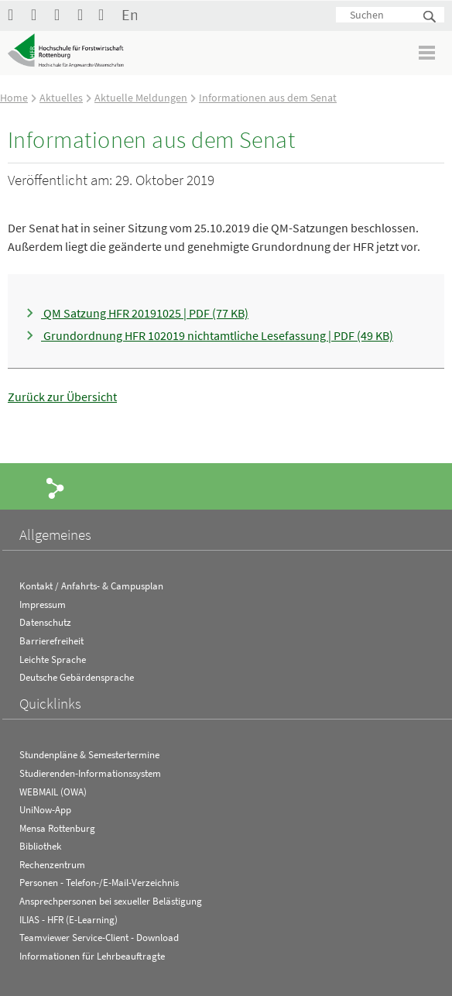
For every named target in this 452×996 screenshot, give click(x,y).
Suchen (430, 17)
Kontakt (106, 14)
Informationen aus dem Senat (268, 98)
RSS (85, 14)
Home (14, 98)
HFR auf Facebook (15, 14)
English (129, 14)
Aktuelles (61, 98)
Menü (428, 52)
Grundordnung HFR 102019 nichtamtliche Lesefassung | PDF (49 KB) (217, 335)
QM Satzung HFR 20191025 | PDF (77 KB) (144, 313)
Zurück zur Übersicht (62, 396)
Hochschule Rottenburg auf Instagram (62, 14)
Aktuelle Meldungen (140, 98)
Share (55, 487)
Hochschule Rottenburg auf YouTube (38, 14)
